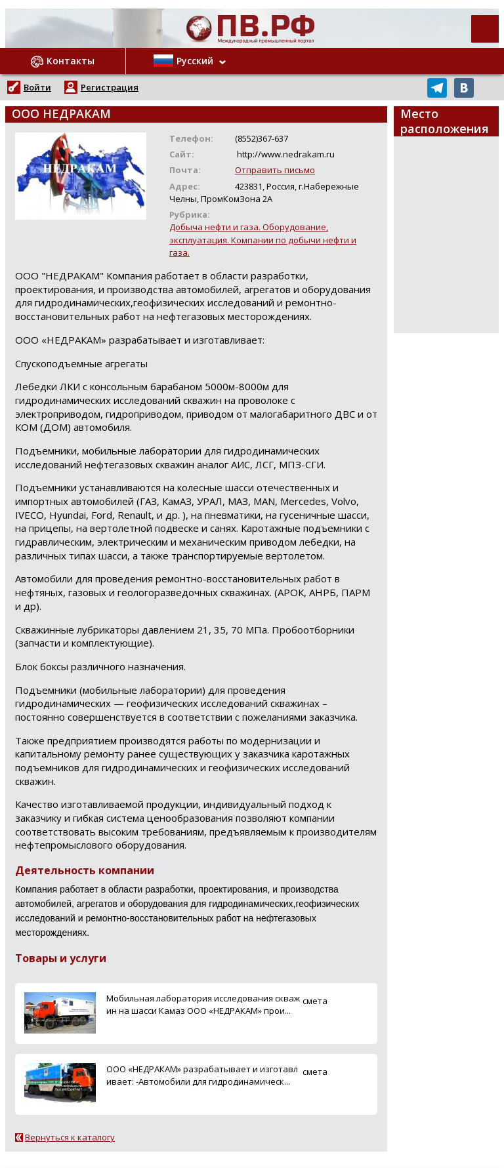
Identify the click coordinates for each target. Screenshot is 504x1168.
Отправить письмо (275, 170)
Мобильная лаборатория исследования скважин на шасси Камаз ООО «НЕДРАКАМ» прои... (203, 1004)
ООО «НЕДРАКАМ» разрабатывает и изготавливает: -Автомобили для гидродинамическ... (202, 1075)
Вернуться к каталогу (70, 1137)
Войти (37, 87)
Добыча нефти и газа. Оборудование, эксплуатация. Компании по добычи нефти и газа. (262, 239)
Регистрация (109, 87)
